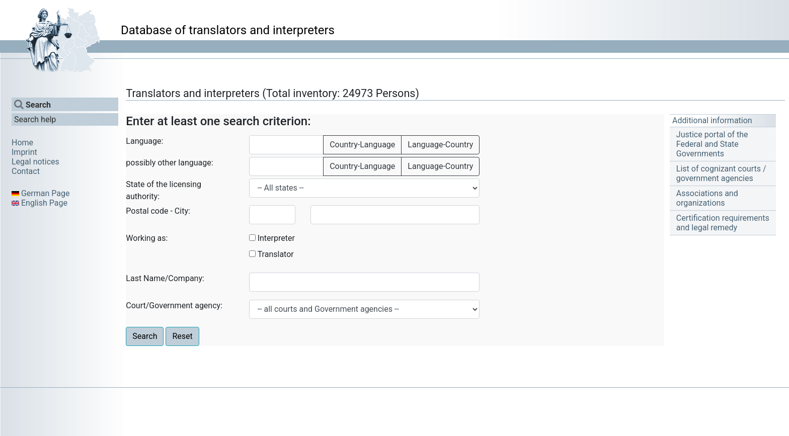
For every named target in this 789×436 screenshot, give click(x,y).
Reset (182, 336)
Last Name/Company (164, 278)
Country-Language (362, 144)
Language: (144, 141)
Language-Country (440, 144)
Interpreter (276, 238)
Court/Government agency (173, 305)
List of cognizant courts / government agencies (721, 173)
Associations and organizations (707, 198)
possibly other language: (169, 162)
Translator (276, 254)
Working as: (147, 238)
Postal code (147, 211)
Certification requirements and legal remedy (722, 222)
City (181, 211)
